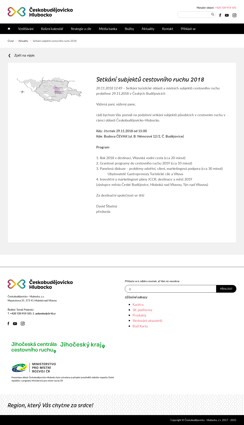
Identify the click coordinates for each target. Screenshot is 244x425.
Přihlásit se (188, 28)
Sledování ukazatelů (147, 320)
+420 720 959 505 (225, 7)
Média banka (108, 28)
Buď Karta (140, 326)
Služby (129, 28)
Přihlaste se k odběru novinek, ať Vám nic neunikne (152, 281)
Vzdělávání (25, 28)
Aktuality (148, 28)
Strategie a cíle (81, 28)
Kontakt (167, 28)
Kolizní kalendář (52, 28)
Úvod (11, 28)
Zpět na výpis (24, 55)
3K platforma (142, 309)
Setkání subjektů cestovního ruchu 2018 (55, 41)
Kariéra (138, 304)
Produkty (139, 315)
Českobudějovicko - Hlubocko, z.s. (40, 12)
